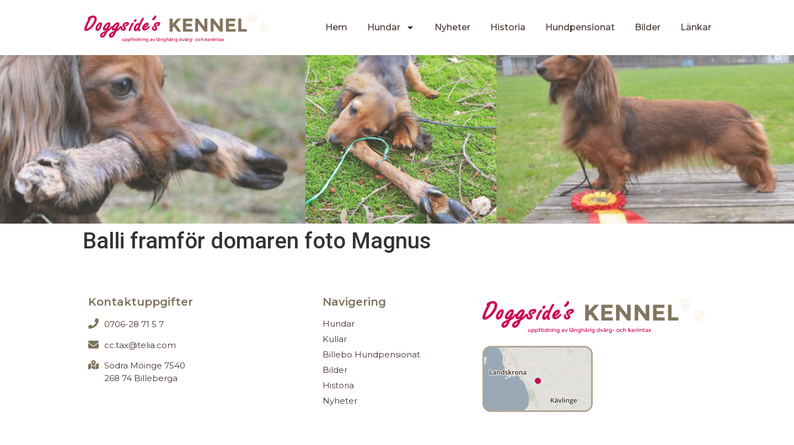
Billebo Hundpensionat (371, 354)
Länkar (695, 27)
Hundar (391, 27)
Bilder (648, 27)
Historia (507, 27)
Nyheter (452, 27)
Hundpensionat (580, 27)
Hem (336, 27)
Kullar (335, 339)
